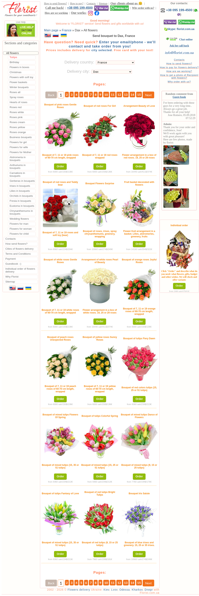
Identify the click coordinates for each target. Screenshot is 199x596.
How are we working (56, 13)
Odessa (124, 589)
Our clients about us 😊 (126, 3)
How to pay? (76, 3)
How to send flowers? (55, 3)
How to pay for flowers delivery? (179, 67)
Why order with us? (143, 8)
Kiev (106, 589)
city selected (101, 50)
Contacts (91, 3)
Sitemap (103, 3)
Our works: (79, 13)
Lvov (114, 589)
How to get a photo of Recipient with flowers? (179, 76)
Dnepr (149, 589)
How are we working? (179, 71)
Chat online (179, 39)
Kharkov (137, 589)
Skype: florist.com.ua (179, 29)
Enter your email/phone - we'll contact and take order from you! (112, 44)
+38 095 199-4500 (80, 7)
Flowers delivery (79, 589)
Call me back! (54, 8)
